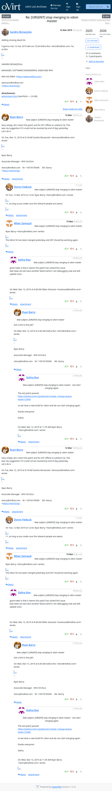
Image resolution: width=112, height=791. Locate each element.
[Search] (108, 6)
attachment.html (10, 96)
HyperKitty (57, 786)
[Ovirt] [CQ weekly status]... (10, 21)
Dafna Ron (24, 259)
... (3, 54)
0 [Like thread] (67, 101)
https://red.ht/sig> (11, 85)
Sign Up (78, 7)
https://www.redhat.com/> (29, 76)
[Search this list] (95, 6)
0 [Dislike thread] (72, 101)
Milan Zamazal (23, 223)
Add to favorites (95, 61)
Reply (5, 104)
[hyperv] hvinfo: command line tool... (96, 21)
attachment (17, 178)
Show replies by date (72, 109)
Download (93, 47)
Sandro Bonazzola (21, 32)
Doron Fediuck (23, 187)
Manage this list (56, 7)
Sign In (68, 7)
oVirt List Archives (24, 6)
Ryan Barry (16, 117)
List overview (92, 40)
